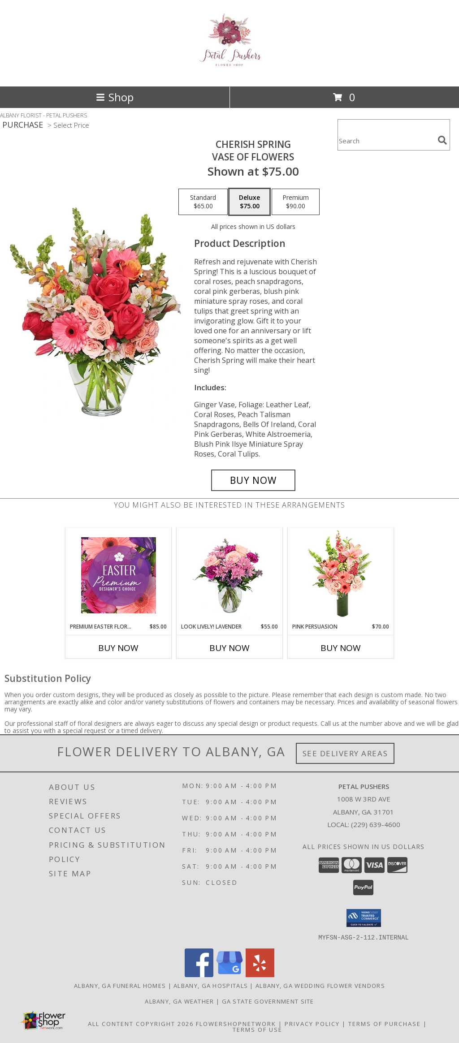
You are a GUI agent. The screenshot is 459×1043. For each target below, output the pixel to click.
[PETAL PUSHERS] (229, 64)
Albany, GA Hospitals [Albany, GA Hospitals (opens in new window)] (210, 985)
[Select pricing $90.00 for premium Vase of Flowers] (295, 202)
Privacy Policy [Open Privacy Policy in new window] (312, 1023)
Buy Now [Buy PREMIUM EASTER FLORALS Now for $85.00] (118, 648)
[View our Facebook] (199, 974)
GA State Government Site (268, 1001)
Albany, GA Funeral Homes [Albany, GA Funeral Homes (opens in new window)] (120, 985)
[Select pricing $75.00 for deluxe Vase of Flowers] (249, 202)
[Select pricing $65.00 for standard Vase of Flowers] (203, 202)
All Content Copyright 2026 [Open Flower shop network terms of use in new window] (141, 1023)
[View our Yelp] (260, 974)
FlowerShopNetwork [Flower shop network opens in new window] (236, 1023)
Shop (115, 97)
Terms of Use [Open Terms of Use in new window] (257, 1029)
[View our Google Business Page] (229, 974)
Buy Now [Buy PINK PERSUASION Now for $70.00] (340, 648)
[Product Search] (386, 140)
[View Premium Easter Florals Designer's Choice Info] (118, 575)
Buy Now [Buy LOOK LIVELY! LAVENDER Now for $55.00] (229, 648)
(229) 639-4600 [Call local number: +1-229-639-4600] (375, 824)
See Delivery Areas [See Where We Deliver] (345, 753)
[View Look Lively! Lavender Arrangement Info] (229, 575)
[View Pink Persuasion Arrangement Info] (340, 575)
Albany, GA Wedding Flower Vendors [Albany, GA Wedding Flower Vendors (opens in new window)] (320, 985)
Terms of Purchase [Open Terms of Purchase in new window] (384, 1023)
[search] (442, 140)
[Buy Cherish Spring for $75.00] (253, 480)
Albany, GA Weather (179, 1001)
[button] (363, 918)
